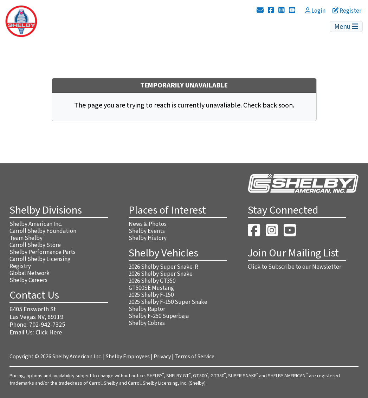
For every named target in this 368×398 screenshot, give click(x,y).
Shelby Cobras (147, 323)
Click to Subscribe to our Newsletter (294, 267)
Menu (346, 27)
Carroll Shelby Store (35, 245)
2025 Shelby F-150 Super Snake (168, 302)
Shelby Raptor (147, 309)
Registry (20, 266)
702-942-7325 (47, 324)
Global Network (29, 273)
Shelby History (148, 238)
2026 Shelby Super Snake (161, 274)
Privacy (162, 356)
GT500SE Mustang (151, 288)
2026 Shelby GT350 (152, 281)
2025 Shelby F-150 (151, 295)
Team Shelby (26, 238)
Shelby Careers (28, 280)
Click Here (48, 332)
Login (315, 11)
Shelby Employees (128, 356)
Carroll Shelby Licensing (40, 259)
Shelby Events (147, 231)
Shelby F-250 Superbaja (159, 316)
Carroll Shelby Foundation (42, 231)
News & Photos (148, 224)
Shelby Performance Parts (42, 252)
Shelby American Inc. (35, 224)
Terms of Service (194, 356)
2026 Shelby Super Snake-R (163, 267)
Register (347, 11)
